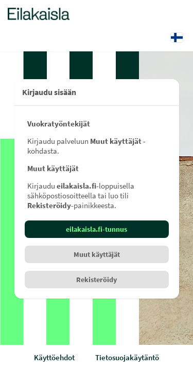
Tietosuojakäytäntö (127, 357)
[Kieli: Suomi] (176, 37)
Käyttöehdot (54, 357)
